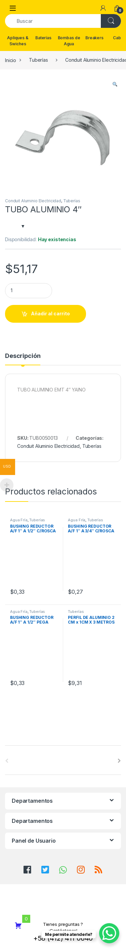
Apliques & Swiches (18, 40)
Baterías (43, 37)
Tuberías (38, 60)
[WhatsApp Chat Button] (109, 933)
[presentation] (119, 760)
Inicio (10, 60)
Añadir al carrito (50, 313)
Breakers (94, 37)
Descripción (22, 356)
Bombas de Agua (69, 40)
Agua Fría (19, 520)
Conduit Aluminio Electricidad (33, 200)
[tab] (22, 359)
